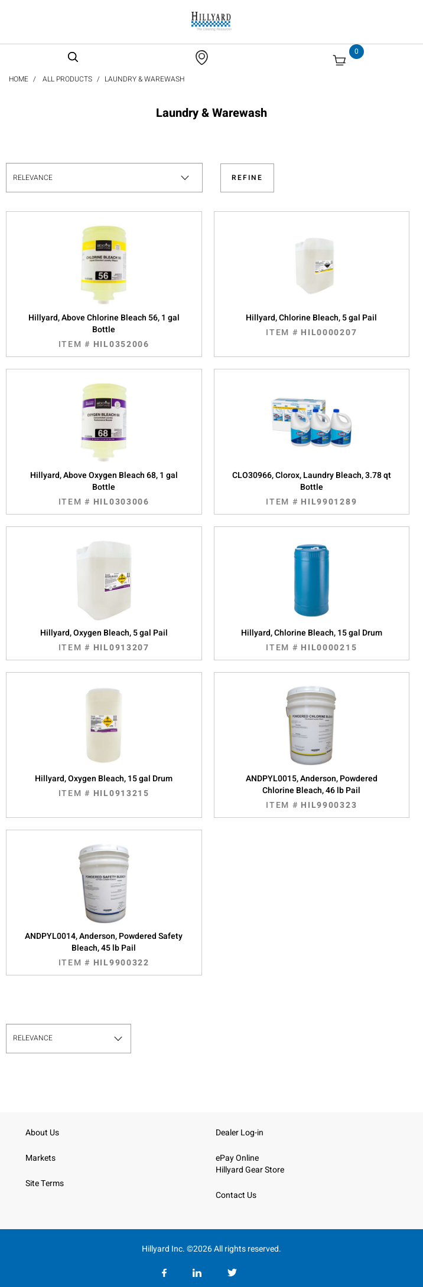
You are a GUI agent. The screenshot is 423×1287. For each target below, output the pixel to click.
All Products (67, 79)
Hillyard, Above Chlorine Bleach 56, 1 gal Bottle (104, 331)
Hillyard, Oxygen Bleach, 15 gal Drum (104, 786)
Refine (247, 177)
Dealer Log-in (239, 1132)
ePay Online (237, 1158)
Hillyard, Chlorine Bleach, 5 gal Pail (312, 325)
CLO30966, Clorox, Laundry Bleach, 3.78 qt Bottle (312, 488)
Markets (40, 1158)
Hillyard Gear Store (250, 1170)
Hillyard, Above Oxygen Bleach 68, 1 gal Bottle (104, 488)
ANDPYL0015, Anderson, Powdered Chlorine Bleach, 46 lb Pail (312, 791)
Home (18, 79)
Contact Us (236, 1195)
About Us (42, 1132)
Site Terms (44, 1183)
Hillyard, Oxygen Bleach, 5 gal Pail (104, 640)
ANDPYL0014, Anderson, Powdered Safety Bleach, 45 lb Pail (104, 949)
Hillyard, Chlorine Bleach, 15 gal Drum (312, 640)
